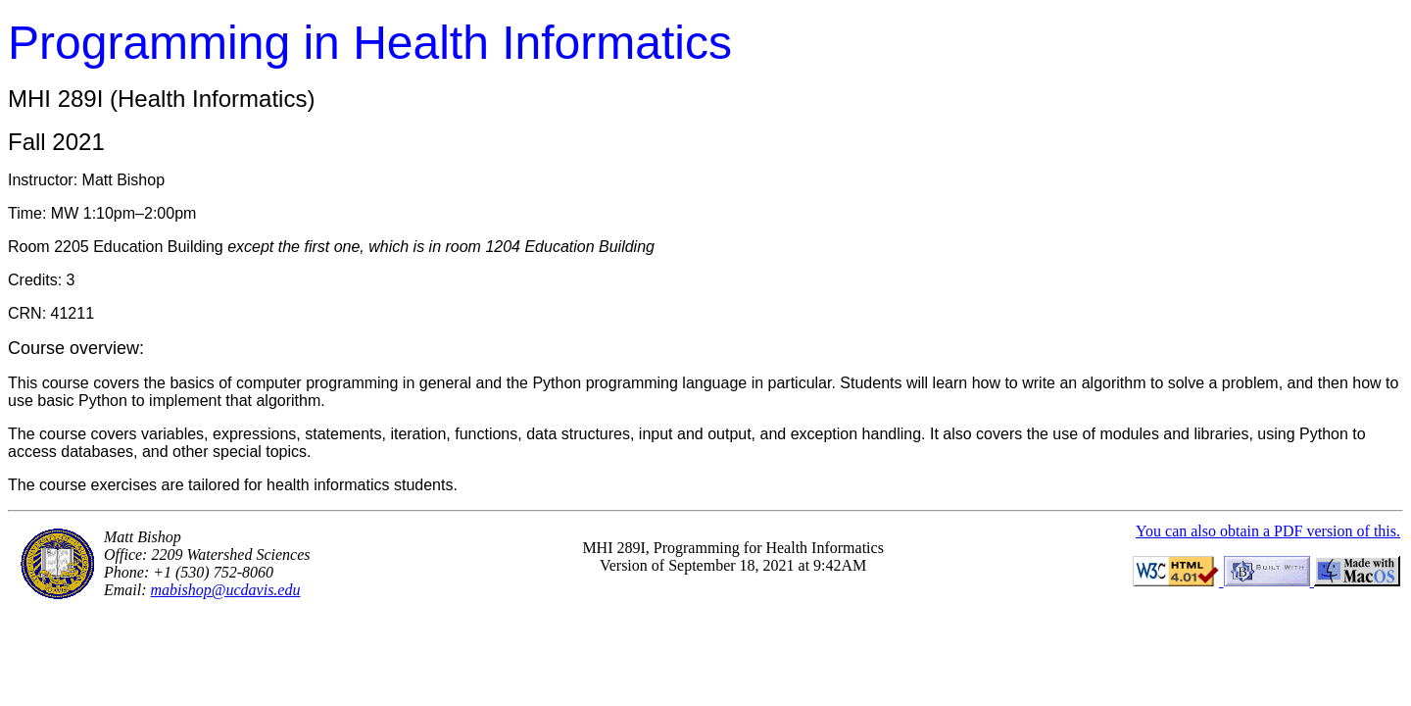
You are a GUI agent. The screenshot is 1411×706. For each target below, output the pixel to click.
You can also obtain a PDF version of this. (1268, 531)
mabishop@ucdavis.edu (226, 589)
